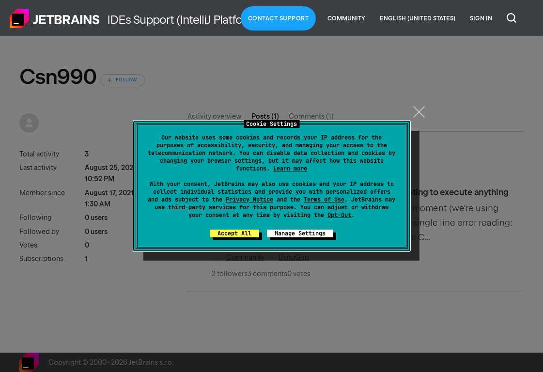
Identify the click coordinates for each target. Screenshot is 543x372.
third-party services (202, 207)
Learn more (290, 168)
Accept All (234, 233)
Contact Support (278, 18)
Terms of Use (324, 199)
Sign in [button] (481, 18)
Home (55, 18)
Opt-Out (339, 215)
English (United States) (417, 18)
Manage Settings (300, 233)
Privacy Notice (249, 199)
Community (346, 18)
